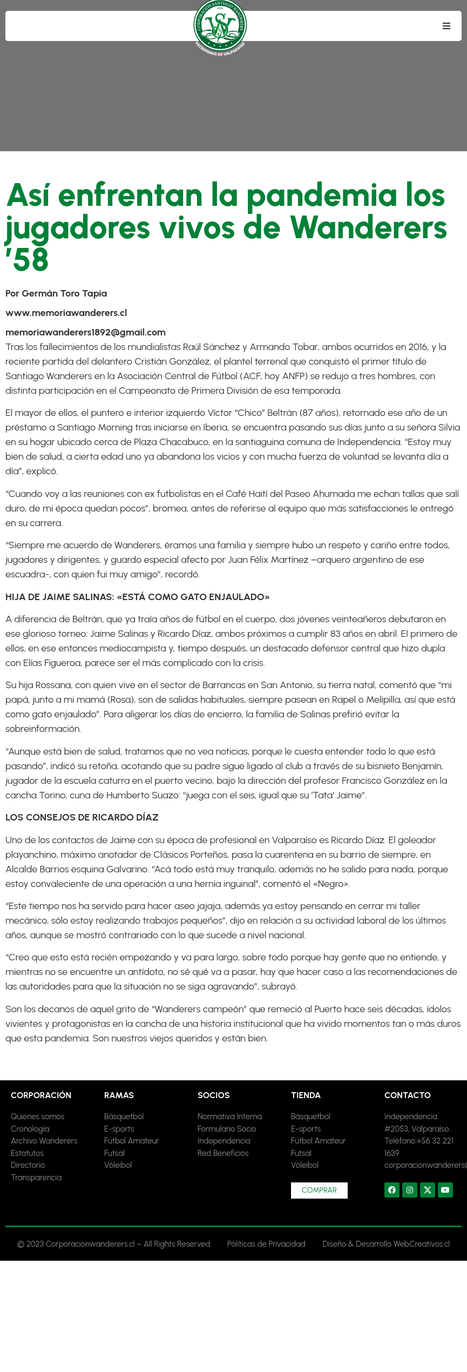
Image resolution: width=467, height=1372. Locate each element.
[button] (446, 26)
